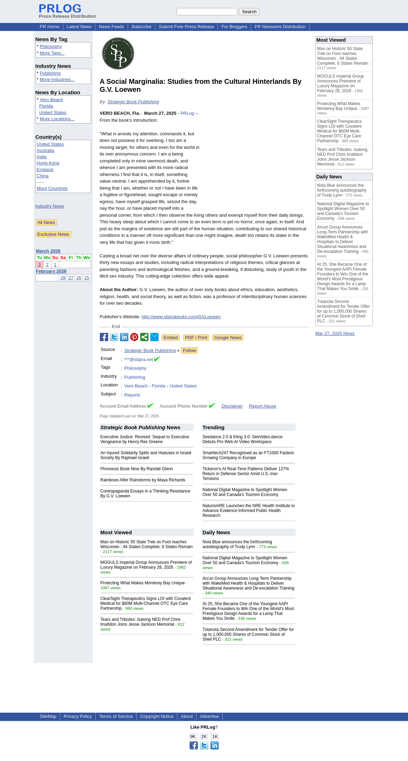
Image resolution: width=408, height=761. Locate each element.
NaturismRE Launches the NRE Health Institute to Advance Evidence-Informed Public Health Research (248, 510)
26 (78, 277)
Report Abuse (263, 406)
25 (86, 277)
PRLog (187, 113)
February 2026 (51, 271)
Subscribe (141, 26)
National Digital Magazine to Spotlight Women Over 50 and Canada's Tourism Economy (244, 492)
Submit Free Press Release (186, 26)
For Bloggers (234, 26)
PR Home (49, 26)
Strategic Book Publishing (133, 101)
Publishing (50, 73)
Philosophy (51, 46)
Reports (132, 395)
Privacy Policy (78, 716)
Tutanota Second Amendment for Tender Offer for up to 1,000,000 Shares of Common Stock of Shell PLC (248, 634)
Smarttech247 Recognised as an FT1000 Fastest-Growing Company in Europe (248, 455)
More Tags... (52, 53)
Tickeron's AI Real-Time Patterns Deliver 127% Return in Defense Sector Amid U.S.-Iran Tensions (245, 473)
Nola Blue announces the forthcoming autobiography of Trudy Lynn (237, 544)
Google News (227, 337)
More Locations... (57, 118)
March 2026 (48, 251)
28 (63, 277)
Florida (46, 106)
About (187, 716)
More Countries (52, 188)
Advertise (209, 716)
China (43, 175)
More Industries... (57, 79)
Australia (46, 150)
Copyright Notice (157, 716)
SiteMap (48, 716)
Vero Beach (51, 99)
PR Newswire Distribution (280, 26)
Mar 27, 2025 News (335, 333)
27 (71, 277)
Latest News (79, 26)
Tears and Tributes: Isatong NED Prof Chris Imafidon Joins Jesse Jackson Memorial (141, 622)
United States (52, 112)
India (42, 156)
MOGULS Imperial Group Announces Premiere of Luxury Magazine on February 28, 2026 (146, 565)
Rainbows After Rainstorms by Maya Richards (143, 480)
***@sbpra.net (138, 359)
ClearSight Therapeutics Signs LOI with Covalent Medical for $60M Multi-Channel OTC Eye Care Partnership (146, 603)
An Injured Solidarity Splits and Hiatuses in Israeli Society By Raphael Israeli (146, 455)
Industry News (49, 206)
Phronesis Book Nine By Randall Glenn (137, 468)
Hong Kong (48, 163)
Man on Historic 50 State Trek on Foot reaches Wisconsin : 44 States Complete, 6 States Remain (147, 544)
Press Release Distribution (67, 13)
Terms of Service (116, 716)
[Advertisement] (256, 161)
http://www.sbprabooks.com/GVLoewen (181, 316)
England (45, 169)
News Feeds (111, 26)
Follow (189, 350)
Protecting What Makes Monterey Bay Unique (143, 582)
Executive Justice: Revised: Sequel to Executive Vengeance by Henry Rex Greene (145, 439)
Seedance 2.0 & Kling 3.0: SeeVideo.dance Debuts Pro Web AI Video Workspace (242, 439)
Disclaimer (232, 406)
